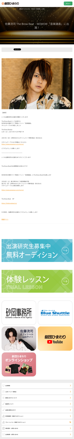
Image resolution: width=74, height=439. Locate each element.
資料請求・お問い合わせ (11, 428)
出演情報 (14, 9)
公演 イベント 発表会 (10, 391)
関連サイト (5, 219)
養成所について (9, 404)
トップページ (7, 9)
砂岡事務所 (14, 416)
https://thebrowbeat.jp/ (9, 203)
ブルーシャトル (15, 422)
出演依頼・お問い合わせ (11, 434)
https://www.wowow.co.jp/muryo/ (13, 144)
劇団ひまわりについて (11, 398)
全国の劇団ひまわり (10, 410)
